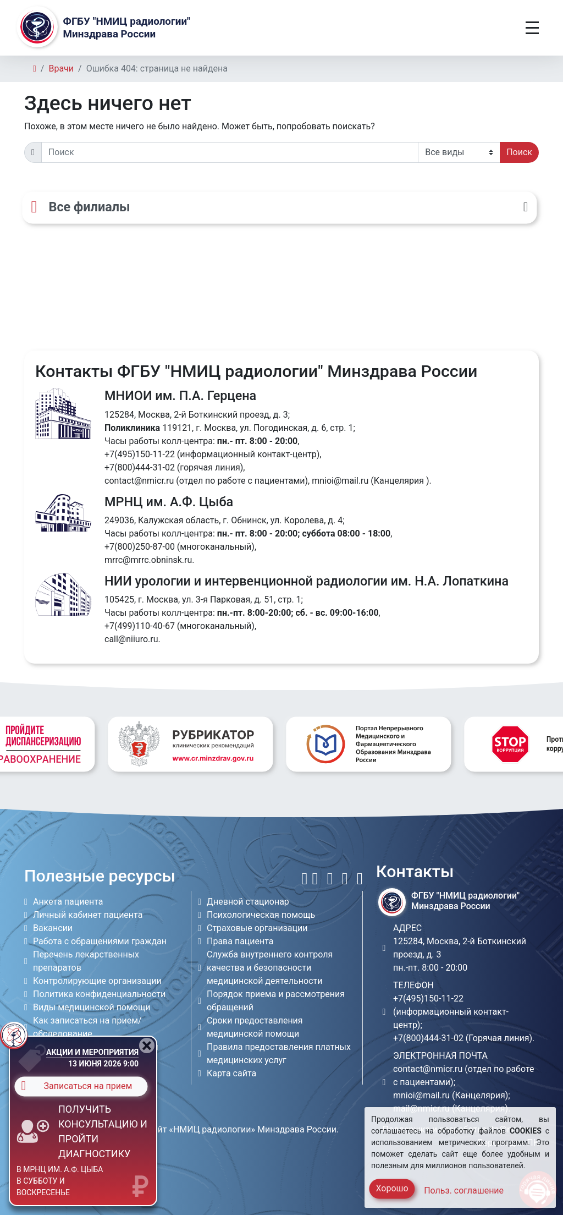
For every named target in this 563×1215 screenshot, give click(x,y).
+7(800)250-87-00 (139, 546)
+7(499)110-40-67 (139, 626)
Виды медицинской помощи (91, 1007)
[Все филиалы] (279, 207)
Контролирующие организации (97, 981)
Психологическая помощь (261, 915)
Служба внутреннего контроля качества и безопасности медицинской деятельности (270, 967)
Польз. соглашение (464, 1190)
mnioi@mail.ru (340, 480)
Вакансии (53, 928)
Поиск (519, 152)
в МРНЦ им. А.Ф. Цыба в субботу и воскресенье (59, 1181)
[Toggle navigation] (532, 27)
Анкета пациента (68, 901)
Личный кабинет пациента (87, 915)
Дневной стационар (248, 901)
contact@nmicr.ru (139, 480)
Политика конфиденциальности (99, 994)
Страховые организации (257, 928)
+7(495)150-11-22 (139, 454)
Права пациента (240, 941)
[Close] (146, 1045)
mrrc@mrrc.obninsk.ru (148, 560)
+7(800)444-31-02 (139, 467)
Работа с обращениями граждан (100, 941)
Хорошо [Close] (392, 1188)
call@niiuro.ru (131, 639)
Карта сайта (231, 1073)
